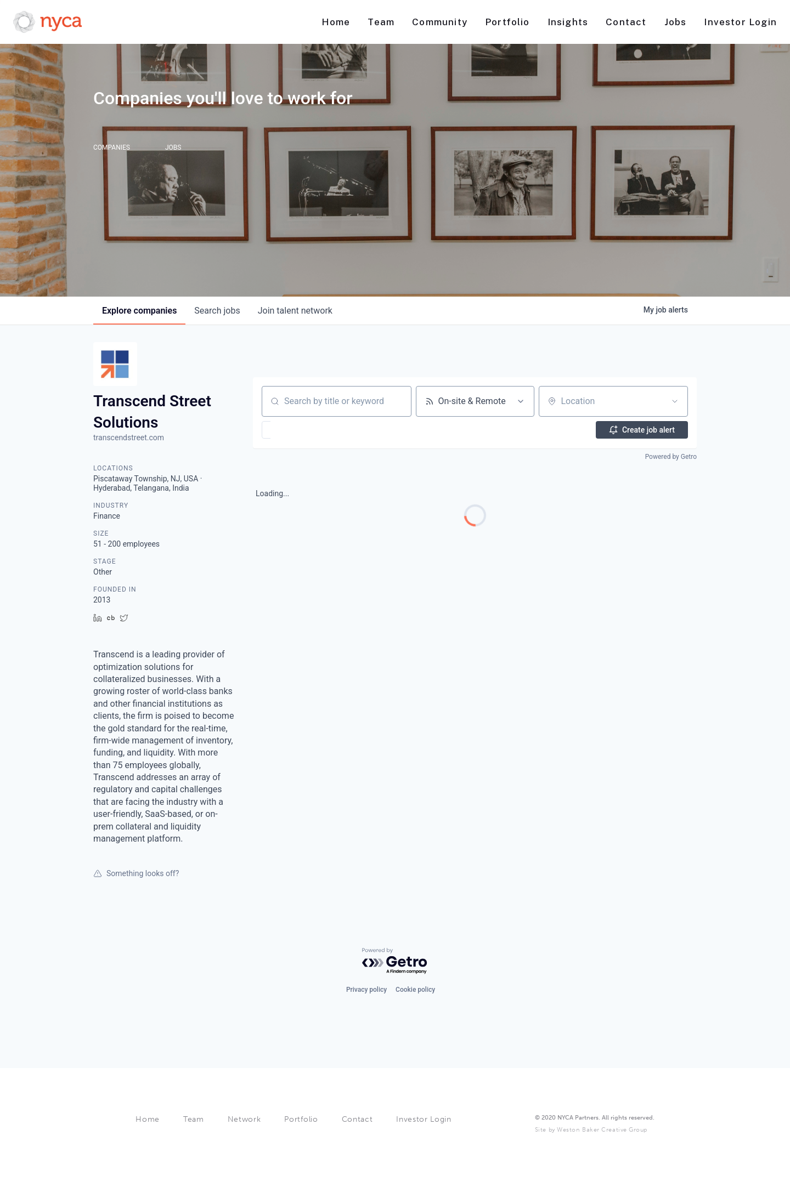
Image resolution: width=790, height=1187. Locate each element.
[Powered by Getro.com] (395, 961)
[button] (298, 430)
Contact (357, 1119)
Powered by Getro (671, 457)
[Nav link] (336, 22)
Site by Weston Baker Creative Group (591, 1129)
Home (148, 1119)
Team (193, 1119)
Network (244, 1119)
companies (139, 310)
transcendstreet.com (128, 437)
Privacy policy (366, 989)
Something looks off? (136, 873)
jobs (217, 310)
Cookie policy (415, 989)
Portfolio (301, 1119)
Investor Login (424, 1119)
